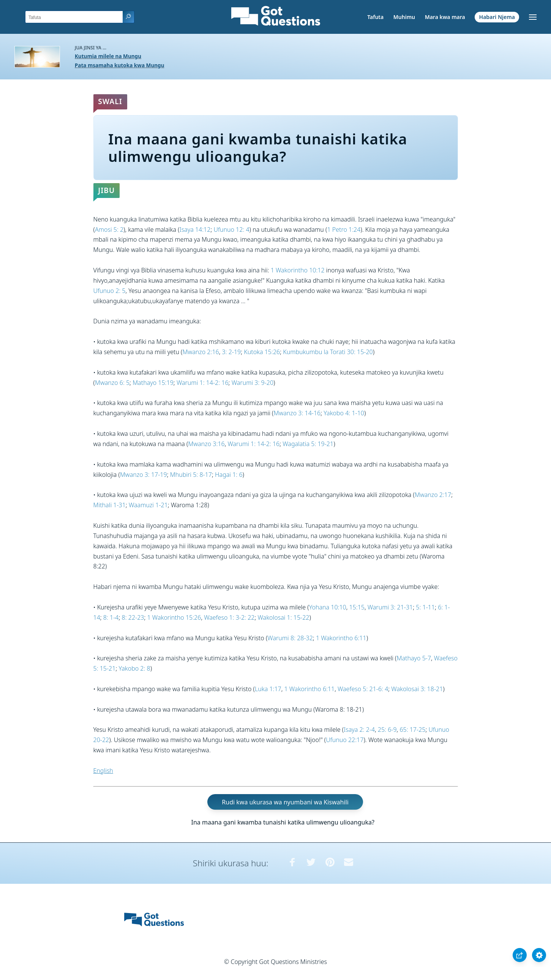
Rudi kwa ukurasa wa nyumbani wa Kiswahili (285, 802)
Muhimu (404, 17)
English (103, 770)
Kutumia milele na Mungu (108, 56)
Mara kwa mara (445, 17)
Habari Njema (497, 17)
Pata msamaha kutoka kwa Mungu (119, 65)
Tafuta (375, 17)
